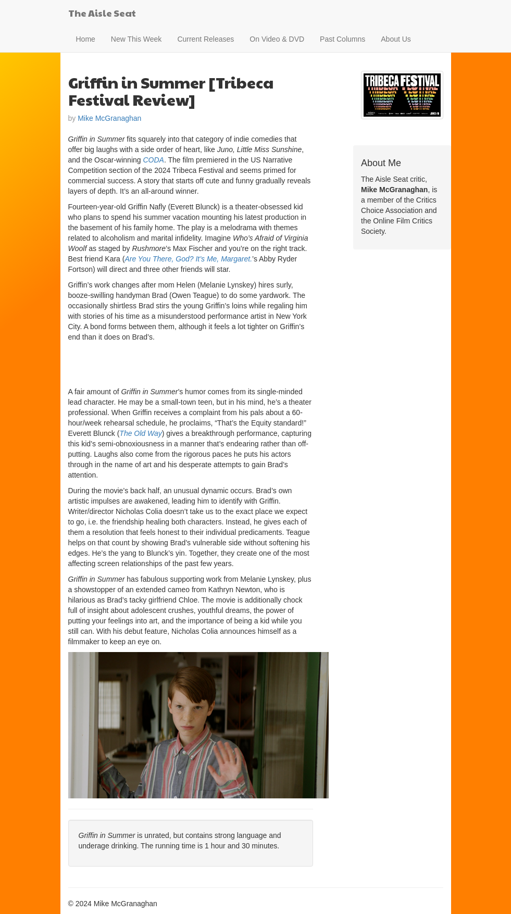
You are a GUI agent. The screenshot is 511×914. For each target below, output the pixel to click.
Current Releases (205, 39)
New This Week (136, 39)
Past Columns (342, 39)
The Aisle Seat (102, 12)
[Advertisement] (190, 363)
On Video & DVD (277, 39)
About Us (396, 39)
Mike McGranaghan (109, 118)
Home (85, 39)
